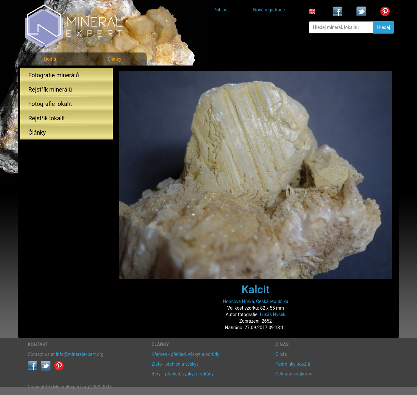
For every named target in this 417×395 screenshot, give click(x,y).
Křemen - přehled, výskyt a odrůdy (185, 354)
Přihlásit (221, 9)
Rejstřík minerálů (50, 89)
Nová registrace (269, 9)
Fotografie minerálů (53, 75)
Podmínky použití (292, 364)
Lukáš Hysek (272, 314)
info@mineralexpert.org (80, 354)
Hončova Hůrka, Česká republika (255, 301)
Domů (50, 59)
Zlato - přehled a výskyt (174, 364)
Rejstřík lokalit (46, 118)
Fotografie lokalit (50, 103)
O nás (281, 354)
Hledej (383, 27)
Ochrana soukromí (293, 373)
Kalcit (255, 289)
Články (114, 59)
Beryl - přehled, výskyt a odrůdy (182, 373)
